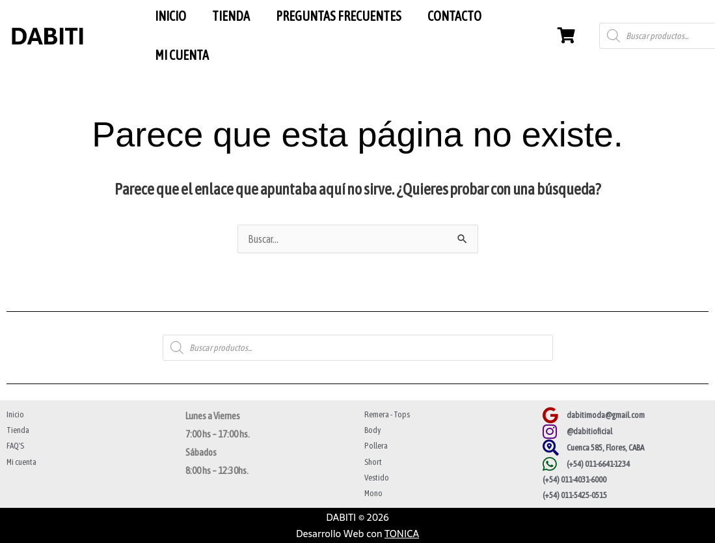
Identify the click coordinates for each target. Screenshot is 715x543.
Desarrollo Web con (357, 533)
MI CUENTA (182, 55)
